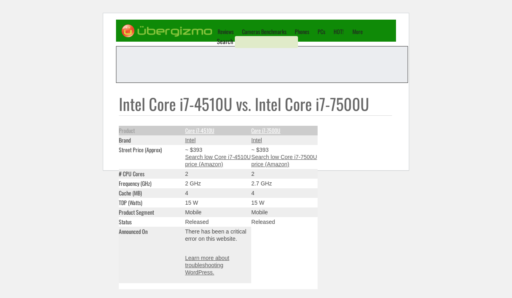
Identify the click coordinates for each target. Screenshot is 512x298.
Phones (302, 31)
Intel (190, 140)
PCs (321, 31)
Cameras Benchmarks (264, 31)
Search (225, 41)
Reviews (226, 31)
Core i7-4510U (199, 130)
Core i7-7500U (265, 130)
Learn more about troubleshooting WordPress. (207, 265)
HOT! (339, 31)
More (357, 31)
